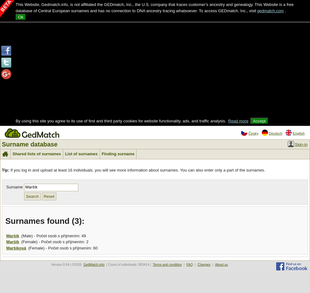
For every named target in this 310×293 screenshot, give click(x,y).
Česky (249, 133)
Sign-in (297, 144)
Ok (20, 17)
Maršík (12, 236)
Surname (14, 187)
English (295, 133)
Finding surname (118, 154)
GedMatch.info (94, 264)
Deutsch (272, 133)
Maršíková (16, 248)
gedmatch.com (270, 10)
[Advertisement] (155, 71)
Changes (204, 264)
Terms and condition (167, 264)
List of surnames (81, 154)
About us (221, 264)
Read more (238, 121)
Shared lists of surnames (37, 154)
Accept (259, 121)
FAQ (189, 264)
